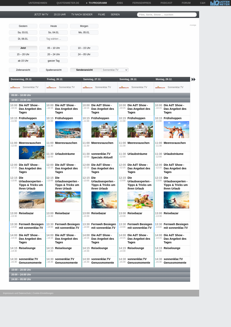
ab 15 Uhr (23, 60)
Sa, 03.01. (23, 32)
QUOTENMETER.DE (66, 3)
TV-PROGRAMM (96, 3)
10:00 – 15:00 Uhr (21, 100)
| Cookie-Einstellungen (42, 293)
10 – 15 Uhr (84, 48)
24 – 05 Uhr (84, 54)
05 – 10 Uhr (53, 48)
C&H (201, 3)
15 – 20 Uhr (23, 54)
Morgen (84, 26)
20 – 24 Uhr (53, 54)
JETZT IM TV (41, 14)
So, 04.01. (53, 32)
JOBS (118, 3)
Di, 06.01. (23, 38)
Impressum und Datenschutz (17, 293)
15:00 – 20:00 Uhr (21, 269)
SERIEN (115, 14)
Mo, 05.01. (84, 32)
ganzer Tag (54, 60)
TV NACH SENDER (81, 14)
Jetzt (23, 48)
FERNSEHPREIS (140, 3)
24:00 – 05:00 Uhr (21, 279)
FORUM (185, 3)
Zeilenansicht (23, 70)
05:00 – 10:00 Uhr (21, 95)
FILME (101, 14)
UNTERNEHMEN (36, 3)
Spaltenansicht (54, 70)
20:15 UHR (60, 14)
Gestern (23, 26)
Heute (53, 26)
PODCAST (165, 3)
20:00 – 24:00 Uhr (21, 274)
